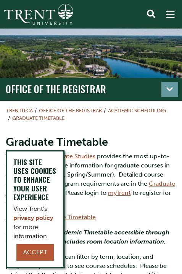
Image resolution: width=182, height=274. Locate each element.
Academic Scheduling (137, 110)
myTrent (119, 192)
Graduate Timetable (38, 118)
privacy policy (33, 217)
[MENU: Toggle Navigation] (170, 14)
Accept (35, 252)
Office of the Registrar (56, 89)
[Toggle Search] (151, 14)
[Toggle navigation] (169, 89)
